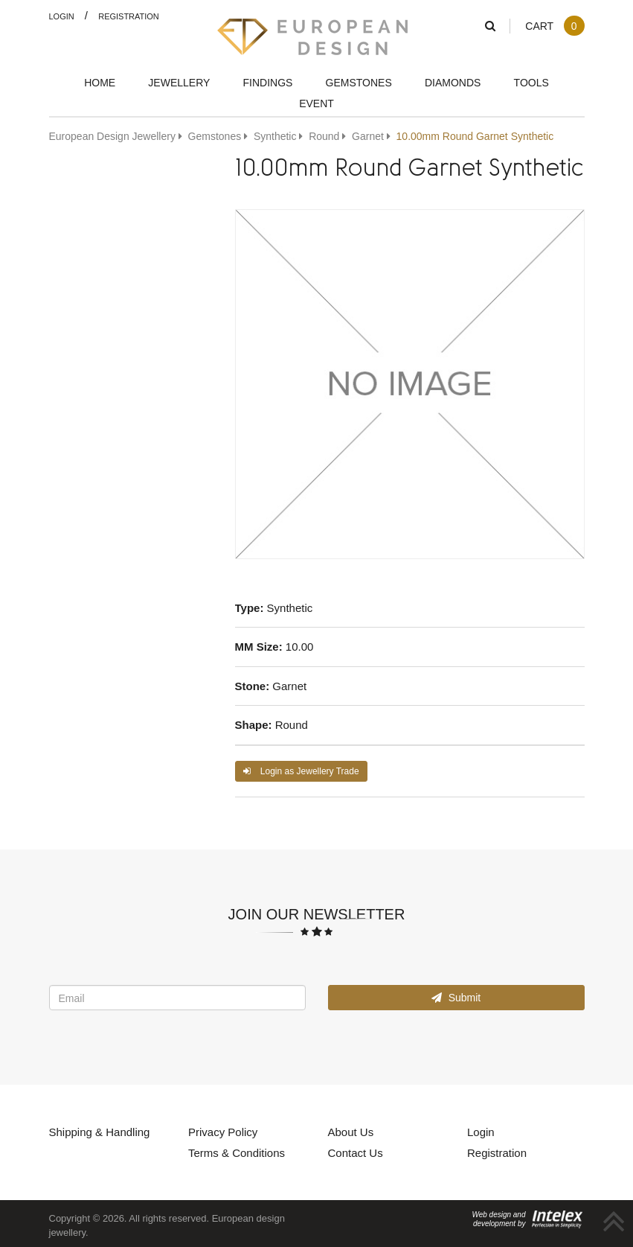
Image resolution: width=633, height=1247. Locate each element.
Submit (456, 997)
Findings (268, 82)
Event (316, 103)
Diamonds (453, 82)
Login (61, 16)
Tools (531, 82)
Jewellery (179, 82)
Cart (554, 26)
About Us (351, 1131)
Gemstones (359, 82)
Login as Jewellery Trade (301, 771)
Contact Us (355, 1152)
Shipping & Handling (99, 1131)
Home (99, 82)
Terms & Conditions (236, 1152)
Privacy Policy (222, 1131)
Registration (128, 16)
